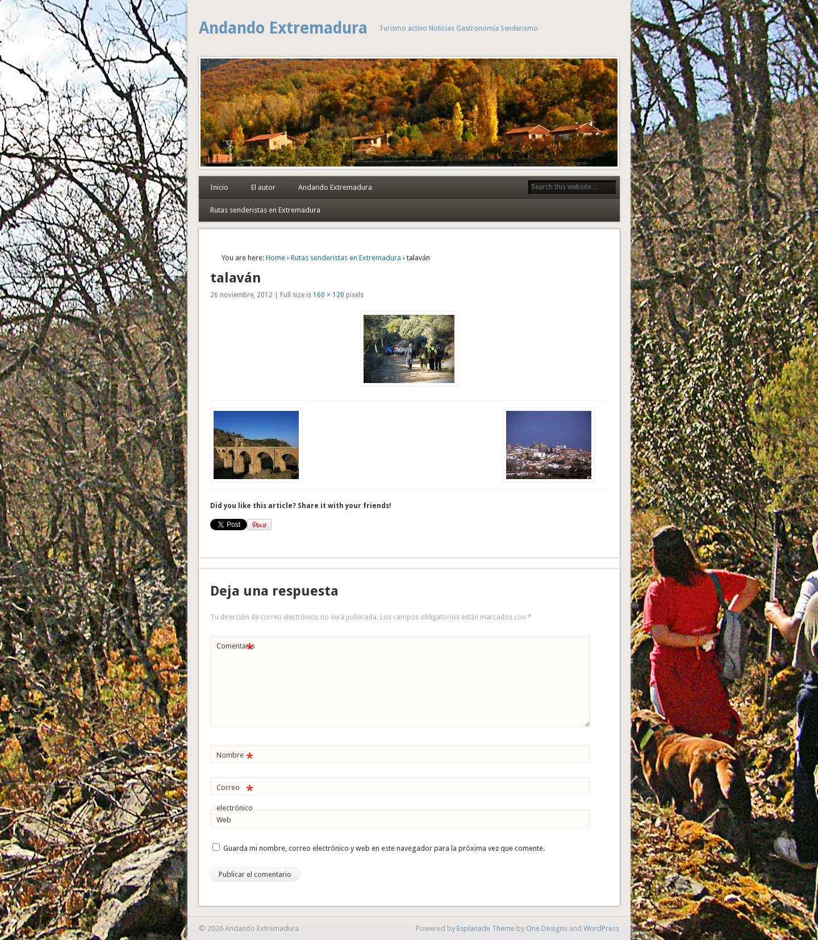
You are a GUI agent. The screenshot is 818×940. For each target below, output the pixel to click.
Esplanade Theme (486, 928)
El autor (263, 187)
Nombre (234, 756)
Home (275, 257)
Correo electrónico (234, 795)
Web (223, 820)
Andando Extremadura (283, 28)
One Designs (546, 928)
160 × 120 (328, 295)
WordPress (601, 928)
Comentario (235, 646)
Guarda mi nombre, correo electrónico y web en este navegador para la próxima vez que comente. (384, 848)
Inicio (219, 187)
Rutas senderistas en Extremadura (265, 210)
